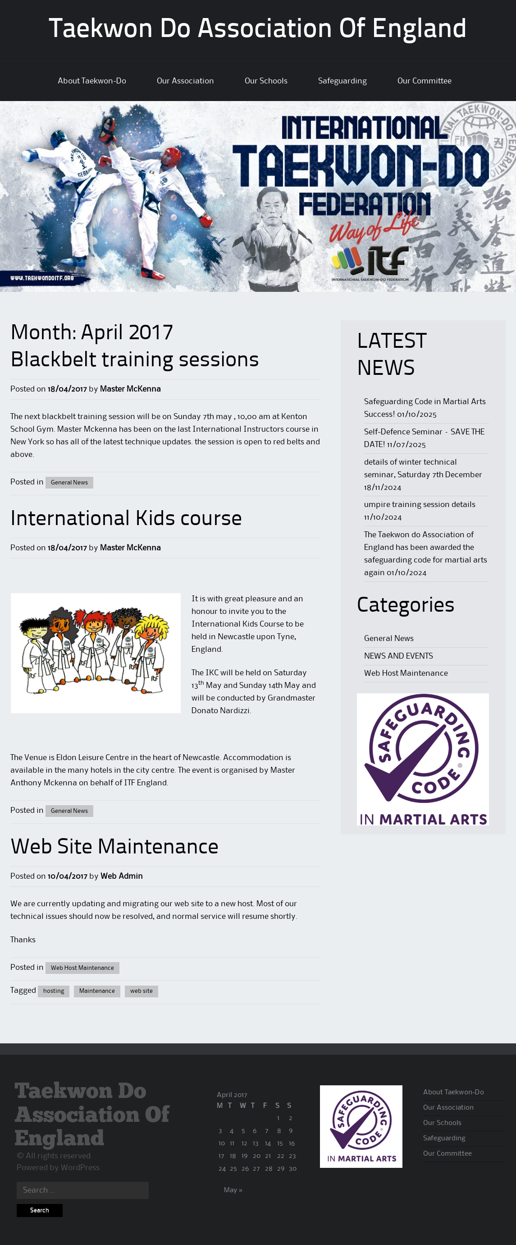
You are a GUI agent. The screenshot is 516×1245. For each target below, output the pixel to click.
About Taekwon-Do (92, 81)
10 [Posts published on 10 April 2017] (222, 1143)
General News (69, 482)
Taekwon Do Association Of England (258, 30)
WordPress (80, 1167)
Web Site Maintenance (114, 848)
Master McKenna (130, 389)
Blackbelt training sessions (134, 361)
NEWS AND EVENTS (398, 656)
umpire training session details (419, 504)
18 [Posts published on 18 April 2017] (233, 1156)
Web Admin (121, 876)
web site (141, 991)
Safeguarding (342, 81)
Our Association (185, 81)
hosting (53, 991)
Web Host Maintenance (82, 968)
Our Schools (266, 81)
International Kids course (126, 519)
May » (233, 1190)
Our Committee (424, 81)
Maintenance (97, 991)
